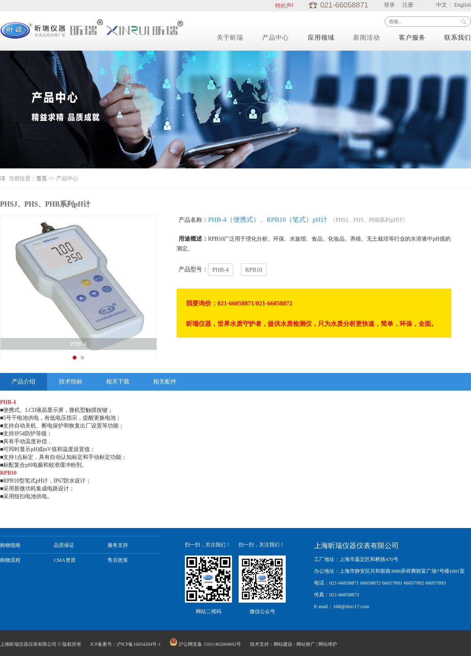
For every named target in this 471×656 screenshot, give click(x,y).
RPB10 (253, 270)
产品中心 (275, 37)
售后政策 (118, 560)
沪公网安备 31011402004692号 (205, 644)
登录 (389, 5)
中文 (441, 5)
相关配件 (165, 381)
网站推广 (305, 644)
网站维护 (327, 644)
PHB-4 (220, 270)
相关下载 (118, 381)
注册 (407, 5)
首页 (41, 178)
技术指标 (70, 381)
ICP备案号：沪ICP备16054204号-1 (125, 644)
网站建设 (283, 644)
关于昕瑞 (230, 37)
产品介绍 (23, 381)
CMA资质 (65, 560)
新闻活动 (366, 37)
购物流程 (10, 560)
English (462, 5)
